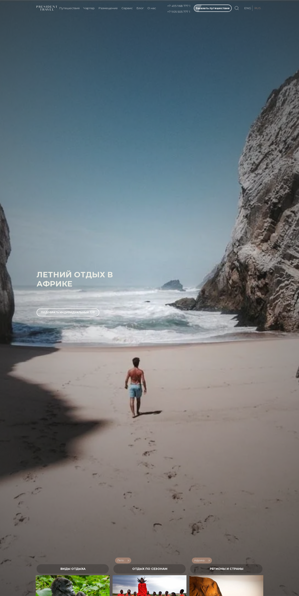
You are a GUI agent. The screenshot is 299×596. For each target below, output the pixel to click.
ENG (247, 8)
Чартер (89, 8)
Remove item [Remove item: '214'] (128, 560)
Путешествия (69, 8)
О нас (151, 8)
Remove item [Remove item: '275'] (209, 560)
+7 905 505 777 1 (178, 12)
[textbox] (72, 569)
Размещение (108, 8)
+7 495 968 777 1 (178, 6)
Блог (140, 8)
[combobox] (73, 569)
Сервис (127, 8)
